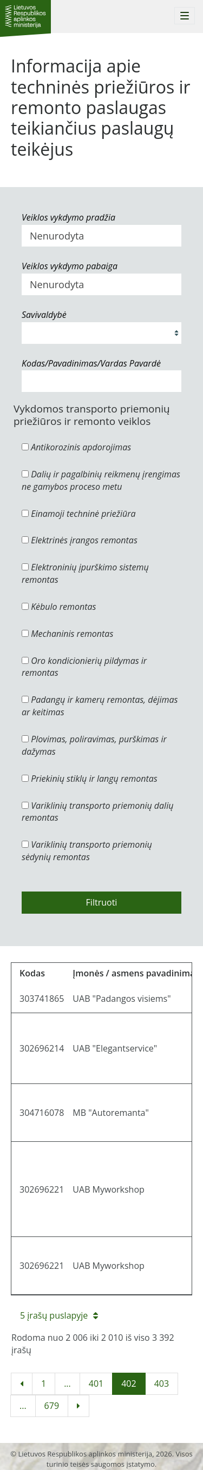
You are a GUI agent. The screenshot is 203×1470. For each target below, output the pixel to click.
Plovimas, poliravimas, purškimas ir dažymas (94, 745)
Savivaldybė (44, 315)
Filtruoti (101, 902)
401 (96, 1383)
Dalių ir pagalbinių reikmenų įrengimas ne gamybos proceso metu (101, 480)
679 (51, 1406)
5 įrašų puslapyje (59, 1315)
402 (128, 1383)
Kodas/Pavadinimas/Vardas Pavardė (91, 363)
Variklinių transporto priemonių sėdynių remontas (87, 851)
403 (161, 1383)
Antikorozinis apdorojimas (76, 447)
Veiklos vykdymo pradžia (68, 217)
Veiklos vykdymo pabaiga (69, 266)
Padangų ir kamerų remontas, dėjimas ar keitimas (100, 706)
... (67, 1383)
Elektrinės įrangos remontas (79, 540)
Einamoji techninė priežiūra (79, 514)
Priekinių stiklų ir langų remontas (90, 778)
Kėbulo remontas (59, 607)
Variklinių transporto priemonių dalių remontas (97, 812)
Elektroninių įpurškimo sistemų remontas (85, 573)
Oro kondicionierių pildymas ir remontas (84, 667)
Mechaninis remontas (67, 634)
